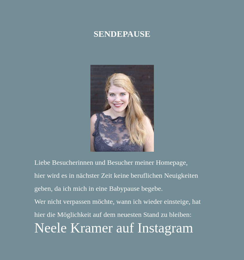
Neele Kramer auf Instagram (113, 227)
